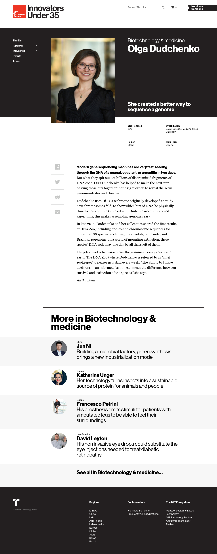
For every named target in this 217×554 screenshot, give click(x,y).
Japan (92, 534)
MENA (93, 510)
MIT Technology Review (28, 510)
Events (17, 56)
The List (17, 40)
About (16, 61)
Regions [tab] (25, 45)
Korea (92, 537)
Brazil (92, 541)
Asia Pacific (95, 520)
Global (92, 531)
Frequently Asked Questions (143, 513)
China (92, 513)
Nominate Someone (139, 510)
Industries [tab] (25, 50)
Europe (93, 527)
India (92, 517)
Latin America (97, 524)
